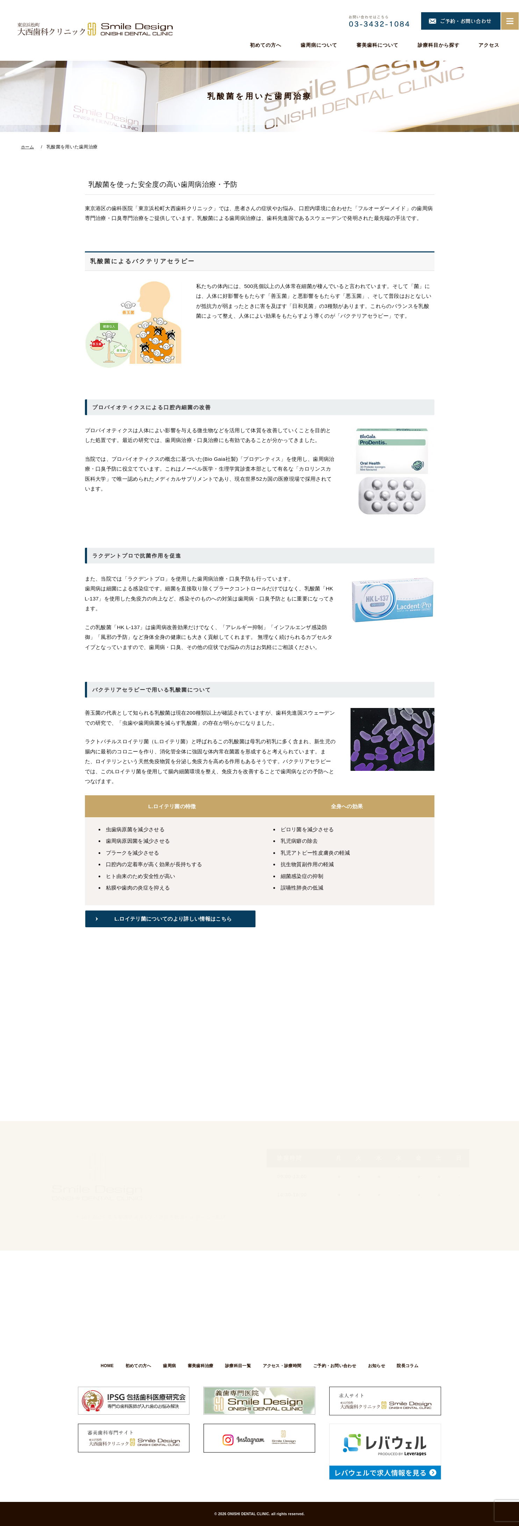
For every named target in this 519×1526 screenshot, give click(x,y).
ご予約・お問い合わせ (335, 1365)
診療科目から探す (439, 45)
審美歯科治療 (200, 1365)
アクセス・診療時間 (282, 1365)
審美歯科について (377, 45)
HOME (105, 1365)
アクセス (488, 45)
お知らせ (377, 1365)
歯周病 (168, 1365)
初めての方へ (265, 45)
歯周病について (319, 45)
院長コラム (409, 1365)
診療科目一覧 (238, 1365)
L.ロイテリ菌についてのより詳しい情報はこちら (175, 919)
